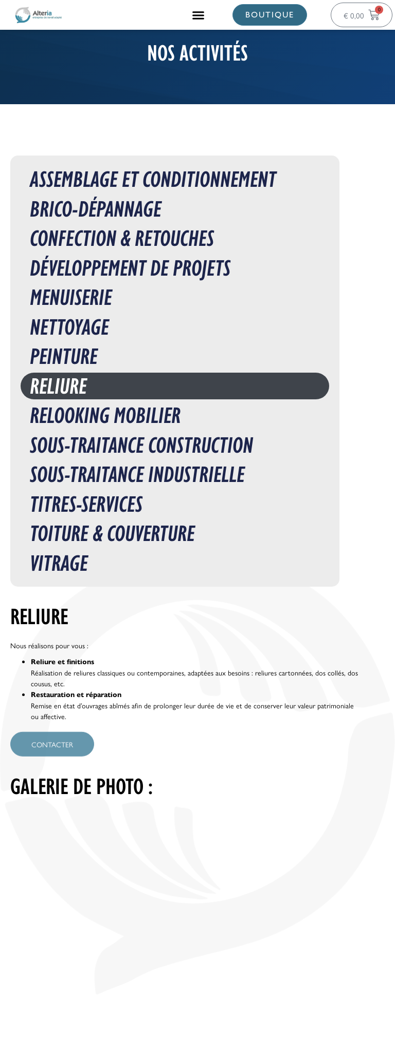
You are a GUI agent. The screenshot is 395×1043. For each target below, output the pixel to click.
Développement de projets (130, 268)
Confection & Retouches (122, 238)
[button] (198, 15)
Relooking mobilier (105, 415)
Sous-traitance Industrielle (137, 474)
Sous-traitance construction (141, 445)
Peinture (64, 356)
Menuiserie (71, 297)
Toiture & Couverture (112, 533)
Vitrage (59, 563)
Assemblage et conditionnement (153, 179)
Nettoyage (69, 327)
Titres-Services (86, 504)
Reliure (58, 386)
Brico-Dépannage (95, 209)
